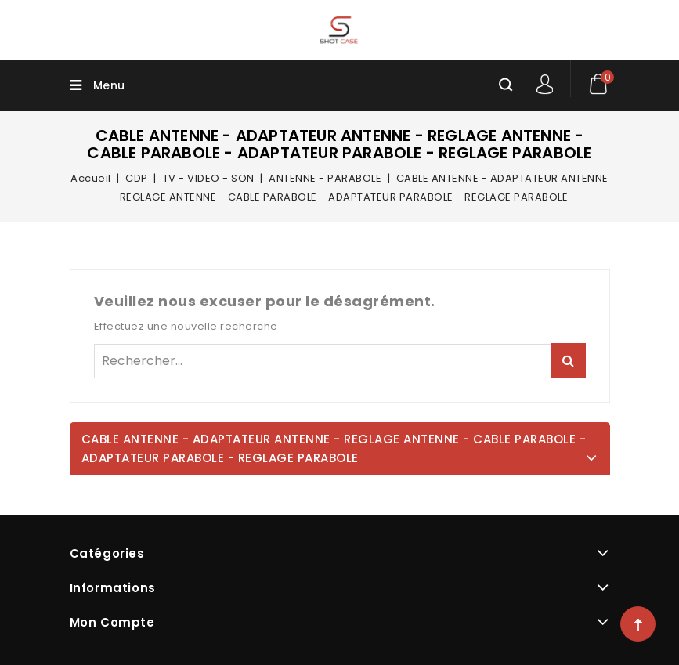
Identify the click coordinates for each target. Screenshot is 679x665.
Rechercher (568, 360)
